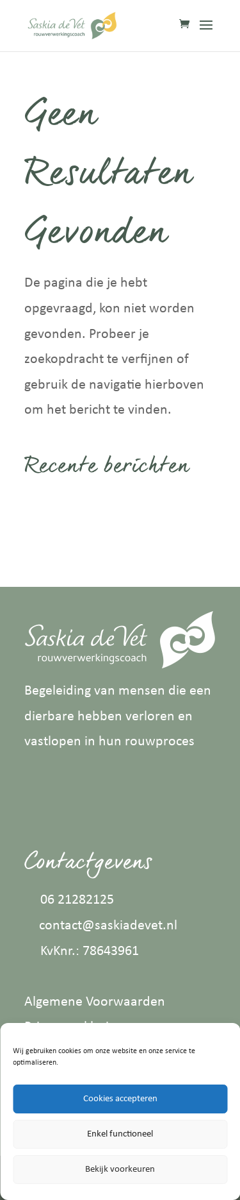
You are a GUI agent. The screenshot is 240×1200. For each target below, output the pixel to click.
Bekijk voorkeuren (120, 1169)
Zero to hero (60, 503)
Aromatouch (60, 536)
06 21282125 (77, 900)
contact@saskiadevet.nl (108, 925)
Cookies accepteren (120, 1099)
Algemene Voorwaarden (94, 1002)
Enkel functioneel (120, 1134)
